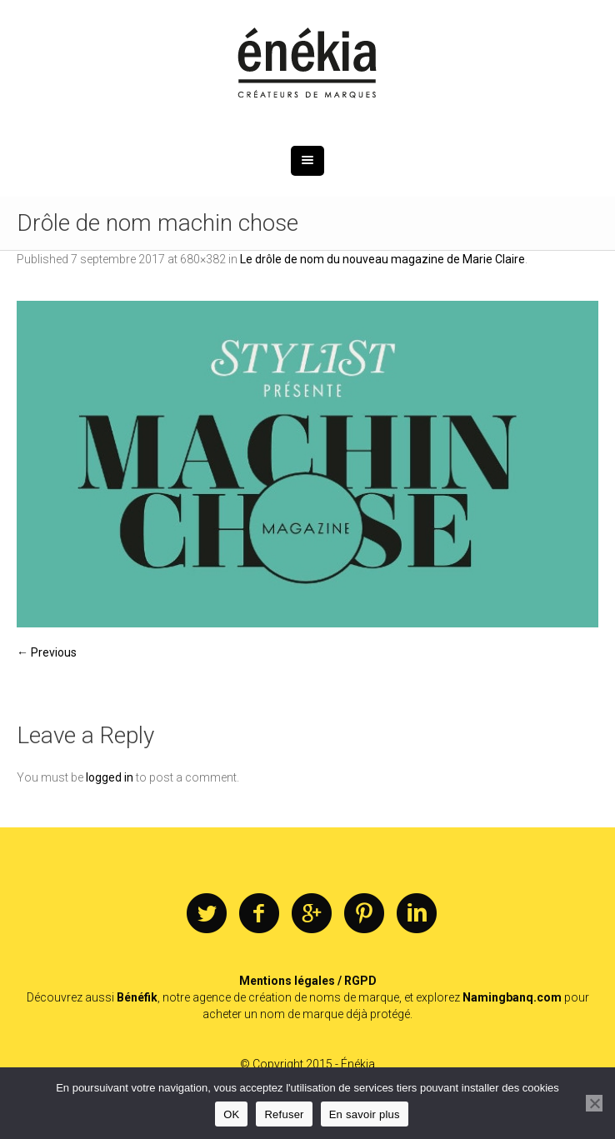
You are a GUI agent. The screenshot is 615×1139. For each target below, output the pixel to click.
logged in (109, 777)
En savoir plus (364, 1114)
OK (231, 1114)
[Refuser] (594, 1103)
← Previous (47, 652)
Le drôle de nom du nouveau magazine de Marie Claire (382, 259)
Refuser (283, 1114)
